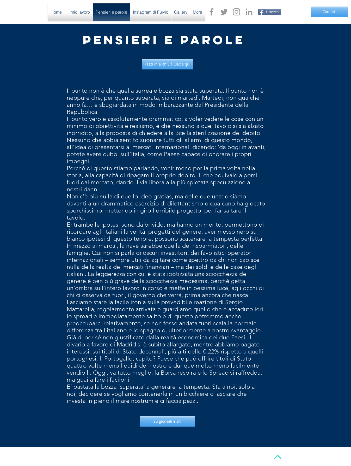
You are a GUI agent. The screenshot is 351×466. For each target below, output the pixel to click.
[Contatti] (329, 12)
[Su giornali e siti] (167, 421)
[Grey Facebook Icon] (211, 12)
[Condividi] (269, 12)
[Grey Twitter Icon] (224, 12)
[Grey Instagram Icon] (236, 12)
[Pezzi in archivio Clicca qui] (167, 64)
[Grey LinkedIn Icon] (249, 12)
